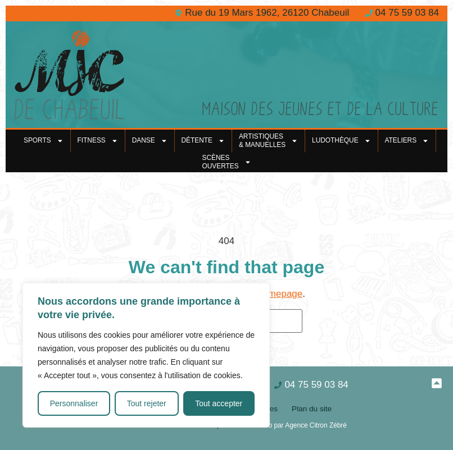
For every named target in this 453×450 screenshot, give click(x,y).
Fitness (98, 141)
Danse (149, 141)
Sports (44, 141)
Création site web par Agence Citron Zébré (283, 425)
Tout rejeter (146, 403)
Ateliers (407, 141)
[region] (146, 355)
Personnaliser (74, 403)
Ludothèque (341, 141)
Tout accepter (218, 403)
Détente (203, 141)
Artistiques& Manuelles (268, 141)
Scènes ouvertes (226, 162)
